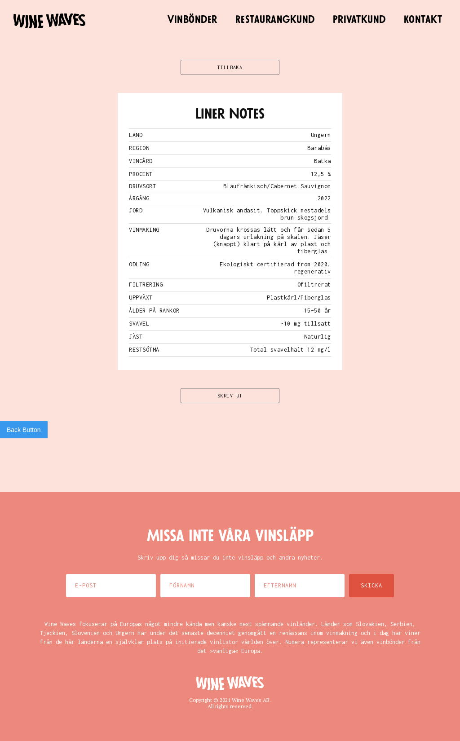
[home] (49, 20)
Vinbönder (192, 20)
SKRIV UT (230, 395)
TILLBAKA (230, 67)
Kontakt (423, 20)
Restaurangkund (275, 20)
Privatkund (359, 20)
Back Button (24, 429)
